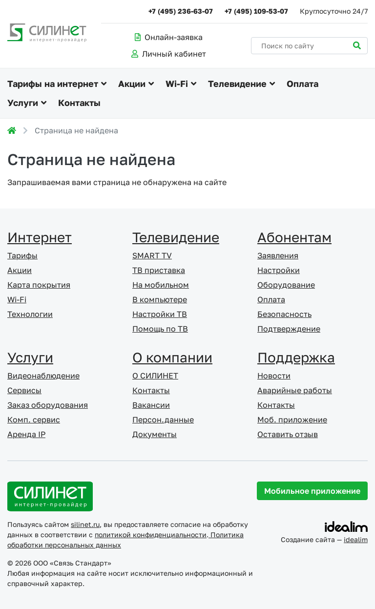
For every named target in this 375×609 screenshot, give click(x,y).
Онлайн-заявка (169, 37)
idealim (356, 539)
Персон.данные (163, 419)
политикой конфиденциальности (151, 534)
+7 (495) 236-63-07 (180, 11)
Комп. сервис (33, 419)
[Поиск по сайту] (309, 45)
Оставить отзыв (287, 434)
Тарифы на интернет (52, 83)
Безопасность (284, 314)
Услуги (22, 102)
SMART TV (152, 255)
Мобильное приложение (312, 491)
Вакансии (151, 405)
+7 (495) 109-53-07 (256, 11)
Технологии (30, 314)
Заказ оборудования (47, 405)
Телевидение (237, 83)
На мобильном (160, 285)
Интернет (39, 237)
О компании (172, 357)
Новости (274, 375)
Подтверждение (288, 329)
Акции (132, 83)
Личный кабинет (168, 54)
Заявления (277, 255)
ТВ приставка (158, 270)
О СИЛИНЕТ (155, 375)
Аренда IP (26, 434)
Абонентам (294, 237)
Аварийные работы (294, 390)
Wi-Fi (177, 83)
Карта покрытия (38, 285)
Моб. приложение (292, 419)
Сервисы (24, 390)
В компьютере (159, 299)
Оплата (302, 83)
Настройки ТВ (159, 314)
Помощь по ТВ (160, 329)
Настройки (278, 270)
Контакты (79, 102)
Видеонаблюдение (43, 375)
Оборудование (286, 285)
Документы (154, 434)
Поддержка (296, 357)
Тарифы (22, 255)
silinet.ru (85, 524)
